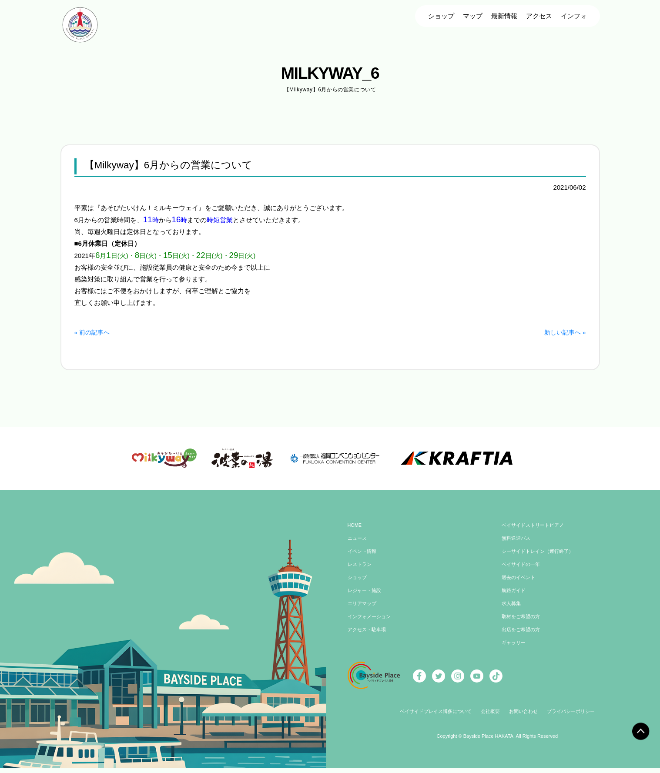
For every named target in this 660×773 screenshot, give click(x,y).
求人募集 (512, 610)
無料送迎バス (517, 545)
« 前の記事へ (93, 332)
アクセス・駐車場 (368, 636)
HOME (355, 532)
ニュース (358, 545)
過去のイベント (520, 584)
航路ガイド (515, 597)
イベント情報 (363, 558)
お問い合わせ (525, 718)
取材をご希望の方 (522, 623)
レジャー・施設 (366, 597)
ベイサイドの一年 (522, 571)
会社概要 (489, 718)
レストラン (361, 571)
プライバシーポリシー (576, 718)
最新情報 (504, 16)
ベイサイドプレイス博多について (431, 718)
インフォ (574, 16)
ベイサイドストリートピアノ (536, 532)
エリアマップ (363, 610)
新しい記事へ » (563, 332)
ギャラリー (515, 649)
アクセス (539, 16)
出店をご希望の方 (522, 636)
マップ (472, 16)
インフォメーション (371, 623)
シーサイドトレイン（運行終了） (541, 558)
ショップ (441, 16)
